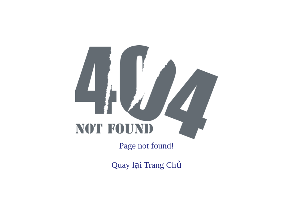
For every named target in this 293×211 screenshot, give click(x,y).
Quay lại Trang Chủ (146, 164)
